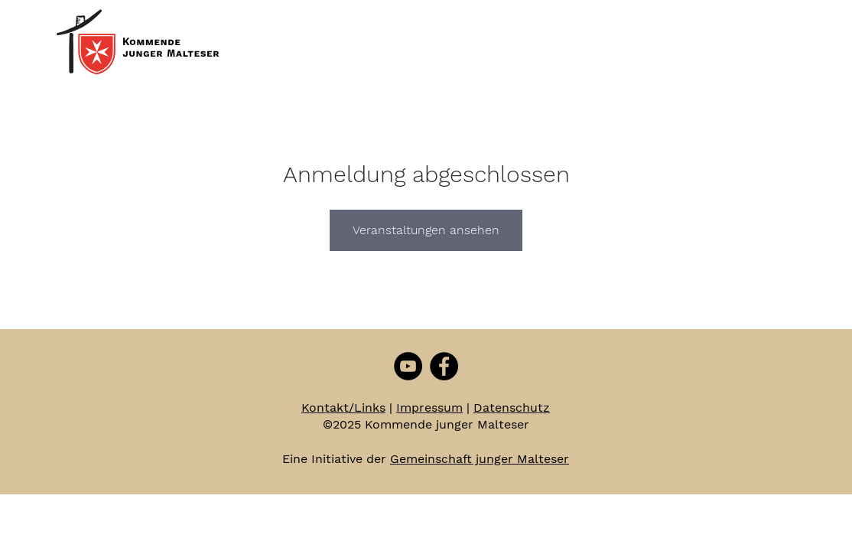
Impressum (429, 407)
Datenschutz (511, 407)
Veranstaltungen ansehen (426, 230)
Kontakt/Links (343, 407)
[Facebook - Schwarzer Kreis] (444, 366)
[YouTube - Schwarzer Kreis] (408, 366)
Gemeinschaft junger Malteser (479, 459)
